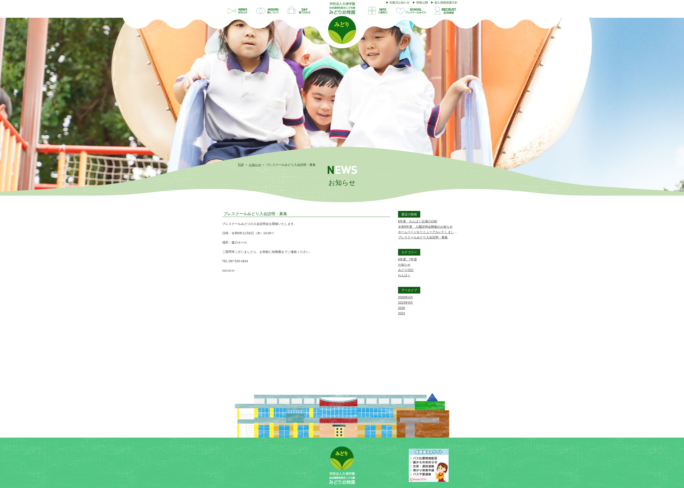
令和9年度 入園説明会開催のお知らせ (425, 226)
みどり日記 (406, 270)
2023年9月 (405, 302)
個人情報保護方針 (446, 2)
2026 (401, 308)
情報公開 (422, 2)
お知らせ (255, 165)
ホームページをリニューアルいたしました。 (429, 232)
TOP (241, 165)
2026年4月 (405, 297)
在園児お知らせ (399, 2)
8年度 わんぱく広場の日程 (417, 221)
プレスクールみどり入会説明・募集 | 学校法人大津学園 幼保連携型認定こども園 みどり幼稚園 (342, 23)
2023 (401, 313)
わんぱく (404, 275)
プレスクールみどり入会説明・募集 (255, 214)
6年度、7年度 (407, 259)
